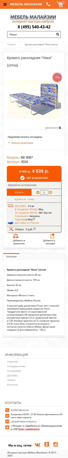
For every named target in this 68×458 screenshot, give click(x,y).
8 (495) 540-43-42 (34, 27)
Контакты (12, 384)
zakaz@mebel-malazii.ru (23, 421)
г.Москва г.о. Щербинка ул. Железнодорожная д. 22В (36, 427)
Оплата (11, 380)
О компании (14, 370)
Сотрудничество (16, 366)
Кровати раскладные (22, 142)
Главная (11, 44)
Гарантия (12, 361)
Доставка (12, 375)
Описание (11, 256)
